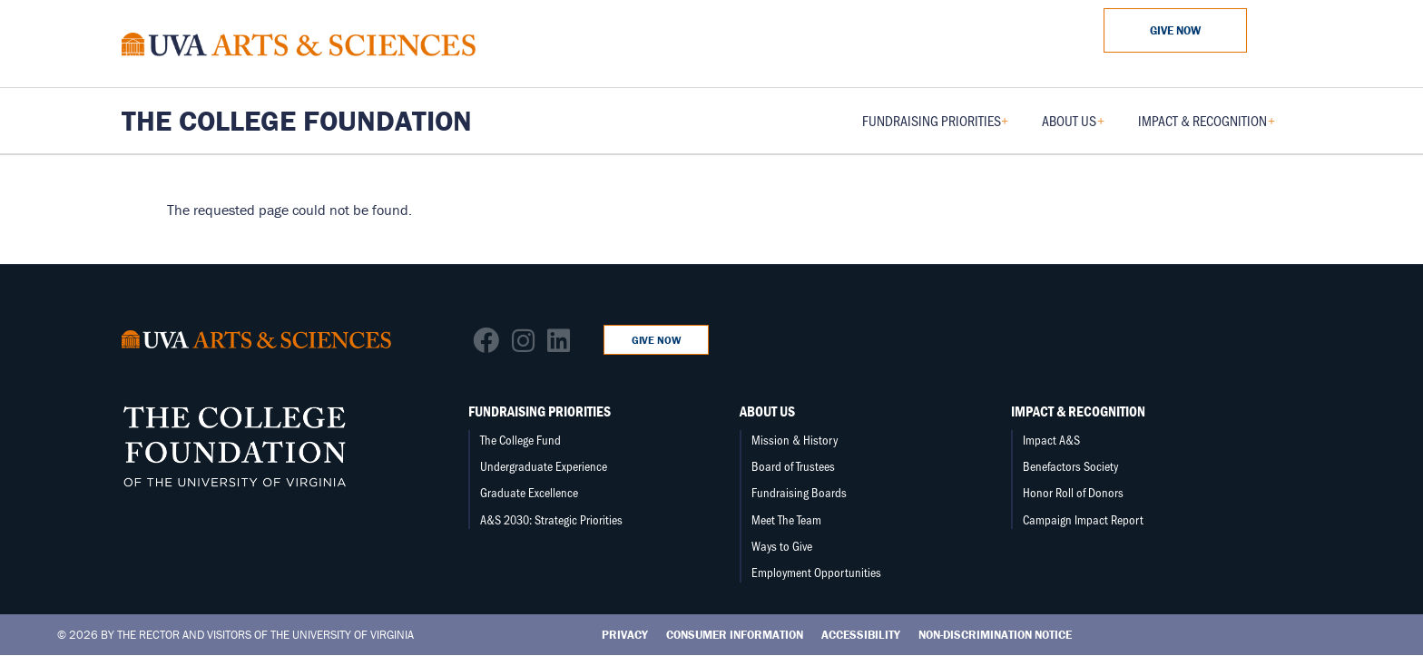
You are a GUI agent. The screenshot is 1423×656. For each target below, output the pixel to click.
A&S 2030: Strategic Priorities (551, 519)
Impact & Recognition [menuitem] (1206, 126)
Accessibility (860, 634)
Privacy (625, 634)
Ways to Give (781, 545)
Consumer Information (734, 634)
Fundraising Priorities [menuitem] (935, 126)
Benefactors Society (1070, 466)
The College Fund (520, 439)
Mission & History (794, 439)
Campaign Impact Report (1083, 519)
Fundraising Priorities (539, 411)
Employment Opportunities (816, 572)
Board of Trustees (793, 466)
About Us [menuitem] (1073, 126)
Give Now (1175, 30)
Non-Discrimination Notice (995, 634)
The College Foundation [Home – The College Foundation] (297, 120)
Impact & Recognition (1078, 411)
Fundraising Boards (799, 492)
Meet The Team (786, 519)
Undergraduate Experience (543, 466)
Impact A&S (1051, 439)
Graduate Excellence (529, 492)
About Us (767, 411)
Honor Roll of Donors (1073, 492)
